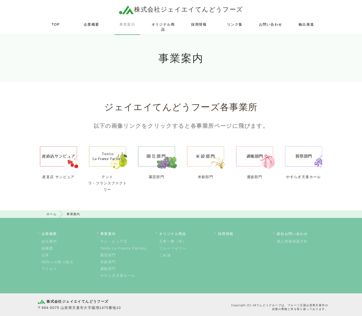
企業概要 (91, 24)
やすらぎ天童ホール (117, 275)
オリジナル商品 (163, 26)
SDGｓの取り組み (57, 262)
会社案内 (49, 241)
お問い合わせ (270, 24)
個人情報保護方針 (292, 241)
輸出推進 (306, 24)
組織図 (47, 248)
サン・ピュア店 (113, 241)
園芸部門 (108, 255)
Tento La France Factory (123, 248)
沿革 (45, 255)
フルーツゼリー (172, 248)
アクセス (49, 269)
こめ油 (165, 255)
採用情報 (199, 24)
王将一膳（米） (172, 241)
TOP (56, 24)
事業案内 (127, 24)
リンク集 (235, 24)
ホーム (52, 214)
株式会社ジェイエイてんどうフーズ (181, 9)
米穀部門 (108, 262)
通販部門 (108, 269)
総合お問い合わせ (292, 234)
